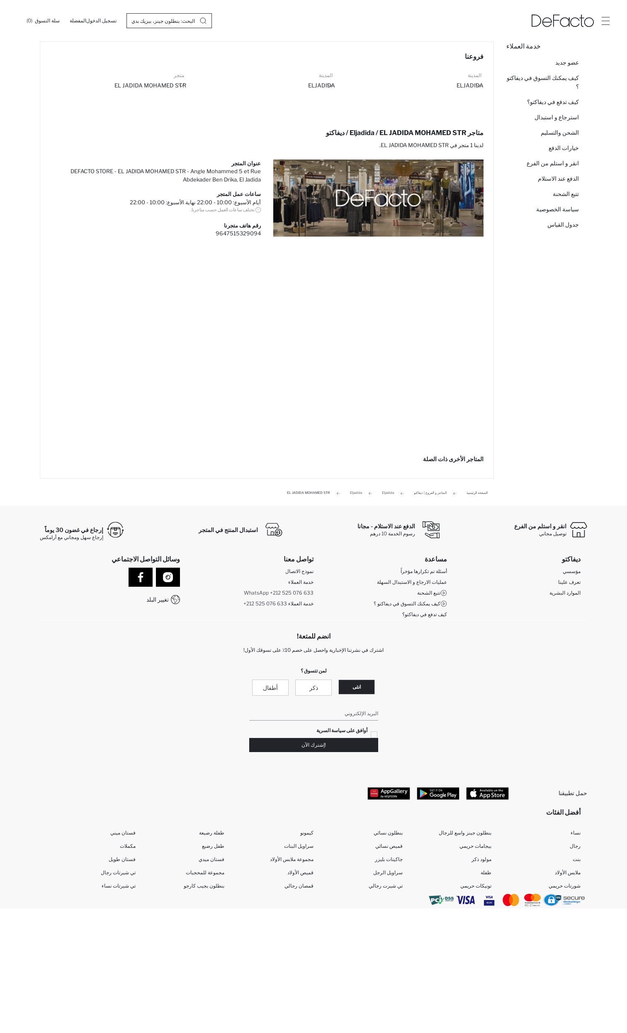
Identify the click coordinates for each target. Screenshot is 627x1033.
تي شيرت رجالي (386, 886)
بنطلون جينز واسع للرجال (465, 833)
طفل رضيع (213, 846)
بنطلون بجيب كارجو (204, 886)
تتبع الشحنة (566, 193)
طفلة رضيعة (211, 833)
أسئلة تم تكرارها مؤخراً (424, 571)
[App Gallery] (388, 793)
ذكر (313, 687)
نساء (576, 833)
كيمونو (307, 833)
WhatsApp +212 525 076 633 (279, 593)
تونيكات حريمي (475, 886)
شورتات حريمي (565, 886)
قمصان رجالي (299, 886)
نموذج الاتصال (299, 571)
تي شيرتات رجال (118, 872)
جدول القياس (563, 224)
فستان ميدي (211, 859)
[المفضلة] (78, 20)
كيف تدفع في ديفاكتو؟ (553, 101)
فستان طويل (122, 859)
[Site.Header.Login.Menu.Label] (605, 21)
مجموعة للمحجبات (205, 872)
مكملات (128, 846)
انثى (356, 687)
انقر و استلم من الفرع (553, 163)
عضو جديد (567, 62)
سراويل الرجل (388, 872)
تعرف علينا (569, 582)
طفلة (486, 872)
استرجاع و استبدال (557, 117)
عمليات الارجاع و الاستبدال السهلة (412, 582)
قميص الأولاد (300, 872)
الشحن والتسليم (560, 132)
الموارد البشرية (565, 593)
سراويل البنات (299, 846)
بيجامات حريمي (475, 846)
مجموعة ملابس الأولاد (292, 859)
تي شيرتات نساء (119, 886)
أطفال (270, 687)
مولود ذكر (481, 859)
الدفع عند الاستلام (558, 178)
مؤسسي (572, 571)
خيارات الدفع (564, 147)
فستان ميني (123, 833)
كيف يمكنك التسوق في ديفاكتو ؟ (543, 82)
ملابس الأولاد (568, 872)
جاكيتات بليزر (389, 859)
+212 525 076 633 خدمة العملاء (278, 603)
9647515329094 (238, 233)
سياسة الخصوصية (557, 209)
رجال (575, 846)
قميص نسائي (389, 846)
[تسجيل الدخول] (101, 20)
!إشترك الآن (313, 745)
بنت (577, 859)
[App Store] (487, 793)
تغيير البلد (157, 599)
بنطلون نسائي (388, 833)
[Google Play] (438, 793)
